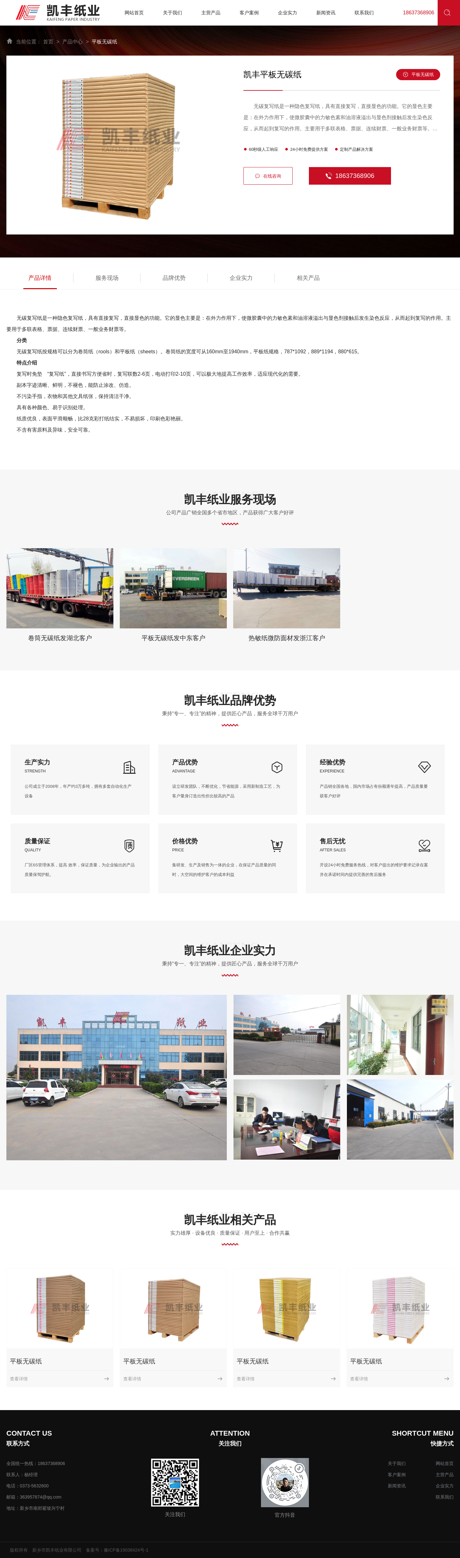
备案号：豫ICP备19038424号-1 (117, 1550)
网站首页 (445, 1463)
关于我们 (397, 1463)
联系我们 (445, 1497)
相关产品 (308, 278)
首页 (48, 41)
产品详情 (39, 278)
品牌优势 (174, 278)
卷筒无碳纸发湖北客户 (60, 637)
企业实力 (241, 278)
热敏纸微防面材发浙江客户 (287, 637)
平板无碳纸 (104, 41)
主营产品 (445, 1474)
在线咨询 (268, 176)
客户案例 (397, 1474)
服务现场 (107, 278)
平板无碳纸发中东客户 (173, 637)
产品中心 (72, 41)
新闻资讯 (397, 1485)
